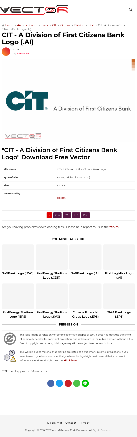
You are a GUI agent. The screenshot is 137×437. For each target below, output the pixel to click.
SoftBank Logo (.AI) (85, 273)
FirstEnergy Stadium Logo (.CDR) (52, 275)
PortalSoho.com (79, 430)
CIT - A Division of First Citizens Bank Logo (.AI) (63, 38)
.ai (49, 215)
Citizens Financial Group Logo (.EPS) (85, 314)
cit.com (61, 197)
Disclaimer (54, 422)
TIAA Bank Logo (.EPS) (119, 314)
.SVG (66, 215)
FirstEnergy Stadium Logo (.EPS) (18, 314)
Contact (71, 422)
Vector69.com (59, 430)
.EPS (76, 215)
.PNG (85, 215)
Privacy (85, 422)
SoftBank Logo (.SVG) (17, 273)
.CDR (57, 215)
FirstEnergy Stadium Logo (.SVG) (52, 314)
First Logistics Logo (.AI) (119, 275)
